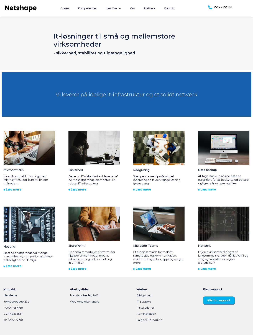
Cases (65, 8)
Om (132, 8)
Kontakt (169, 8)
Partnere (149, 8)
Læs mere (13, 189)
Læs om (113, 8)
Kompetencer (87, 8)
